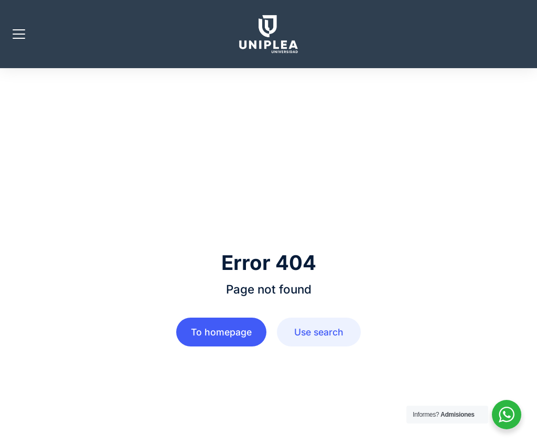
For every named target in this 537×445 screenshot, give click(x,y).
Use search (318, 332)
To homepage (221, 332)
